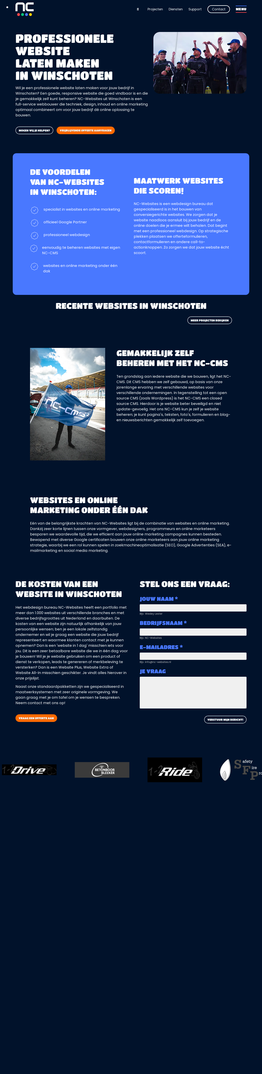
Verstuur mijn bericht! (225, 719)
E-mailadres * (161, 647)
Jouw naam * (159, 599)
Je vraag (153, 671)
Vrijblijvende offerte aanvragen (86, 130)
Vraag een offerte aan (36, 718)
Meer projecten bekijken (210, 320)
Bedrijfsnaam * (163, 623)
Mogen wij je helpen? (34, 130)
